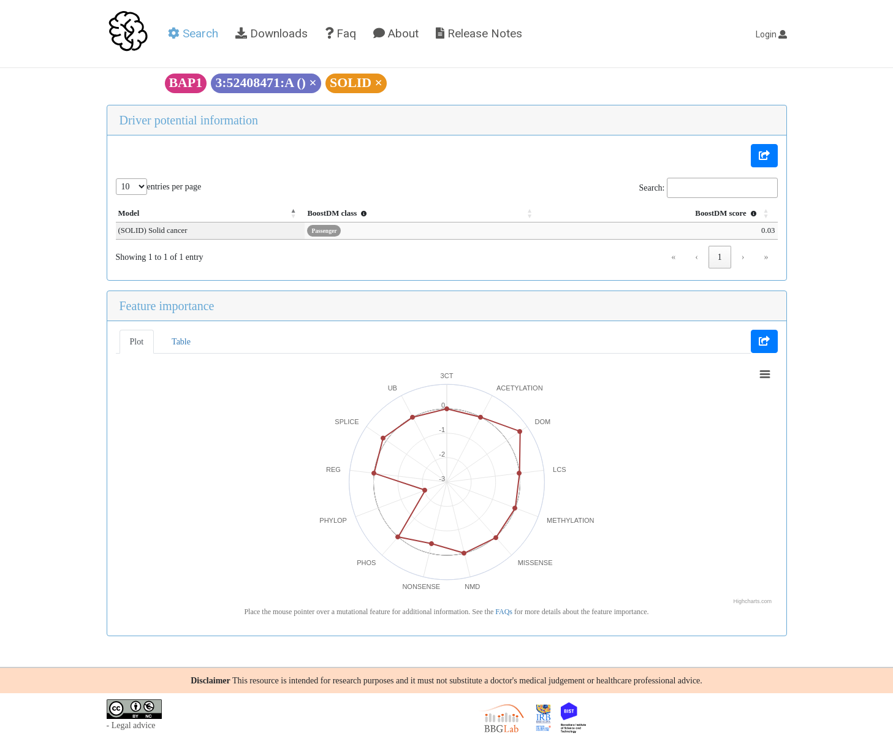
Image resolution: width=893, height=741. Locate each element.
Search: (652, 187)
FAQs (503, 611)
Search (193, 33)
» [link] (766, 257)
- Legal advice (131, 725)
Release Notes (479, 33)
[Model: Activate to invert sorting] (217, 213)
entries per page (174, 186)
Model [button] (129, 213)
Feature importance (167, 306)
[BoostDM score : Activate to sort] (662, 213)
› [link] (743, 257)
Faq (340, 33)
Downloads (271, 33)
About (396, 33)
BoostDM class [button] (352, 213)
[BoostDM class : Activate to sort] (432, 213)
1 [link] (720, 257)
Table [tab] (181, 341)
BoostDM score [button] (727, 213)
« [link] (673, 257)
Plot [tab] (137, 341)
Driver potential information (189, 120)
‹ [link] (696, 257)
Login (771, 34)
